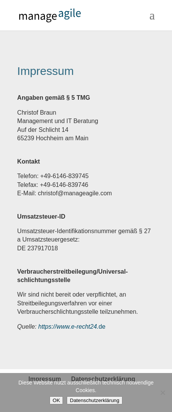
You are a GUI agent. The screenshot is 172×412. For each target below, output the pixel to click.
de (71, 326)
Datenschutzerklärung (94, 400)
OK (56, 400)
